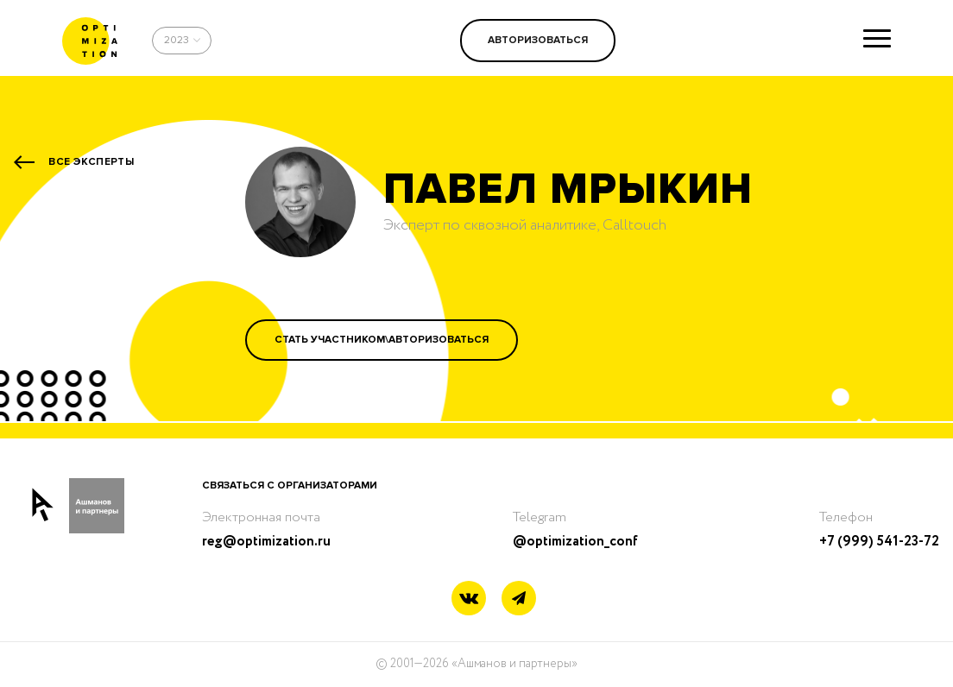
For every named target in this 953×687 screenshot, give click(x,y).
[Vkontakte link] (468, 600)
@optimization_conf (575, 541)
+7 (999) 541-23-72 (879, 541)
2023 (176, 40)
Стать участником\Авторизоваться (382, 339)
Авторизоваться (538, 40)
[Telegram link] (519, 599)
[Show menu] (877, 38)
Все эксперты (91, 161)
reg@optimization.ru (266, 541)
